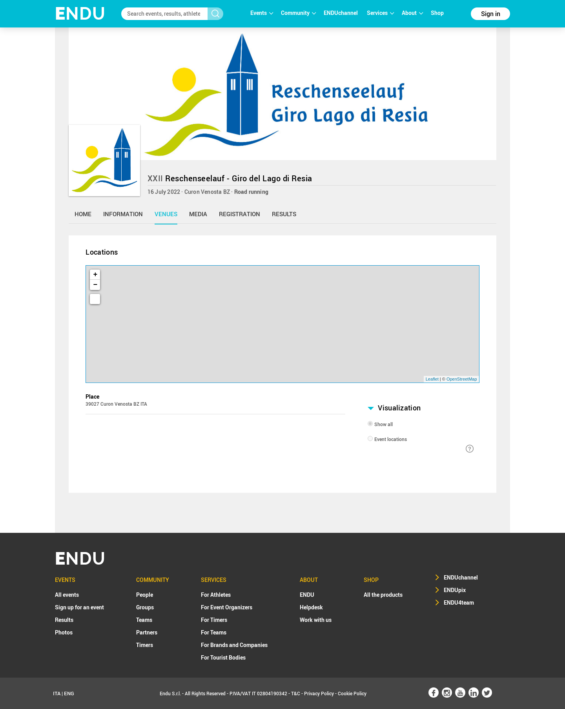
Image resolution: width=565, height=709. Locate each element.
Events (261, 12)
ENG (69, 693)
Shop (437, 12)
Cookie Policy (352, 693)
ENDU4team (459, 602)
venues (166, 214)
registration (239, 214)
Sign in (490, 13)
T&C (295, 693)
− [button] (95, 285)
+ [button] (95, 274)
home (83, 214)
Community (298, 12)
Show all (383, 424)
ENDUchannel (341, 12)
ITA (56, 693)
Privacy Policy (319, 693)
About (412, 12)
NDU (80, 14)
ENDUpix (455, 590)
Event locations (390, 439)
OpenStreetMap (462, 379)
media (198, 214)
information (123, 214)
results (284, 214)
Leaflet (432, 379)
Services (380, 12)
